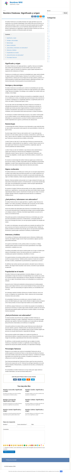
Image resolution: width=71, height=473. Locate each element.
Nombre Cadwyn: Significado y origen (34, 400)
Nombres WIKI (16, 2)
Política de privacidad (11, 462)
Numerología (10, 43)
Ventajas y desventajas (12, 40)
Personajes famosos (12, 57)
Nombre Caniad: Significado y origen (12, 410)
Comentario (6, 429)
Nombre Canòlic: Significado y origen (34, 390)
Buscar (48, 10)
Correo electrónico (22, 424)
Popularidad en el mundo (13, 52)
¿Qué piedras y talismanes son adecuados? (17, 47)
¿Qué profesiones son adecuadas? (15, 55)
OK (61, 471)
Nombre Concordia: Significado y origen (12, 390)
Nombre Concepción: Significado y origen (9, 400)
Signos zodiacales (11, 45)
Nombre (5, 424)
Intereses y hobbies (11, 50)
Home (4, 10)
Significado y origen (11, 38)
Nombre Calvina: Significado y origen (34, 410)
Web (32, 424)
